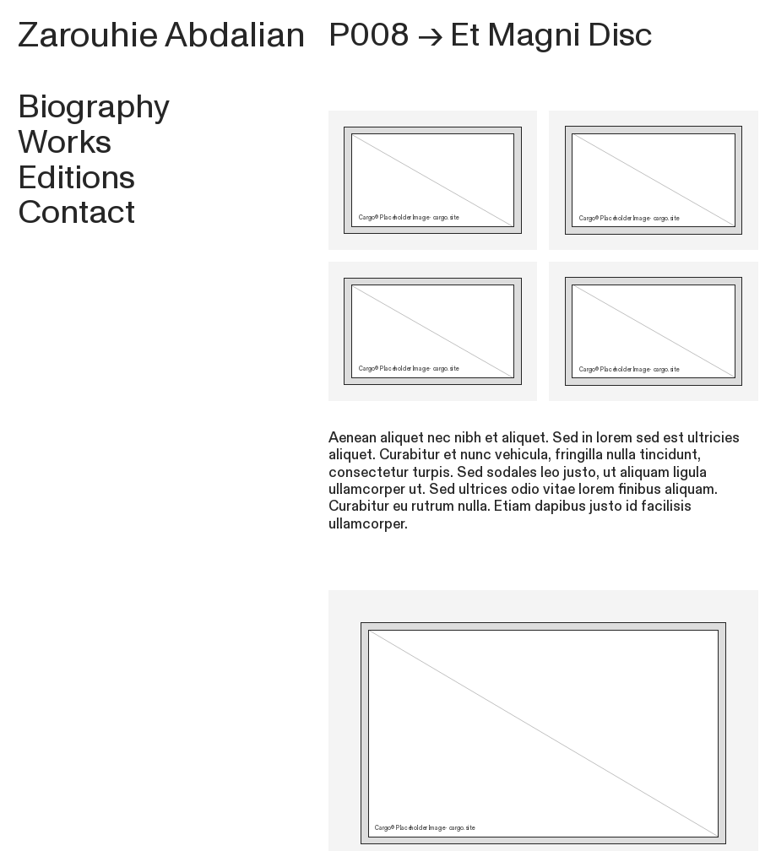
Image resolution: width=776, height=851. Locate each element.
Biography (94, 107)
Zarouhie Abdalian (162, 35)
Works (64, 142)
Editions (76, 177)
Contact (76, 212)
